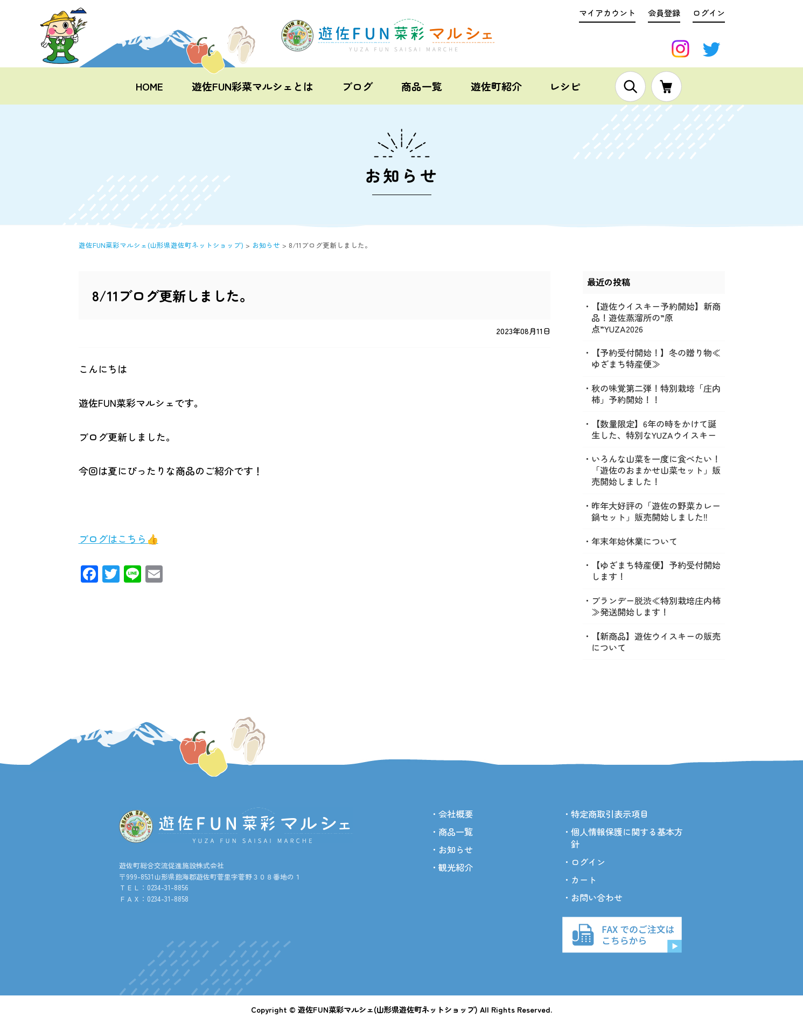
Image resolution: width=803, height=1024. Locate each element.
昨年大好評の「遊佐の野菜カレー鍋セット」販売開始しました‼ (656, 511)
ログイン (709, 12)
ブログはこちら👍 (118, 538)
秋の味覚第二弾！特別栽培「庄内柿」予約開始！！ (656, 394)
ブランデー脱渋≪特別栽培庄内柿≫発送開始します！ (656, 606)
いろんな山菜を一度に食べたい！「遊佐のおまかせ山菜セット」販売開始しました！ (656, 470)
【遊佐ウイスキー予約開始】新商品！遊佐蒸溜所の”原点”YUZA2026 (656, 317)
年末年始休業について (634, 541)
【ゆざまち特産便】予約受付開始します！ (656, 571)
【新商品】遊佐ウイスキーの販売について (656, 641)
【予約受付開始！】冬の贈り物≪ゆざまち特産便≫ (656, 358)
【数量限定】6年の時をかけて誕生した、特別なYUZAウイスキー (653, 429)
